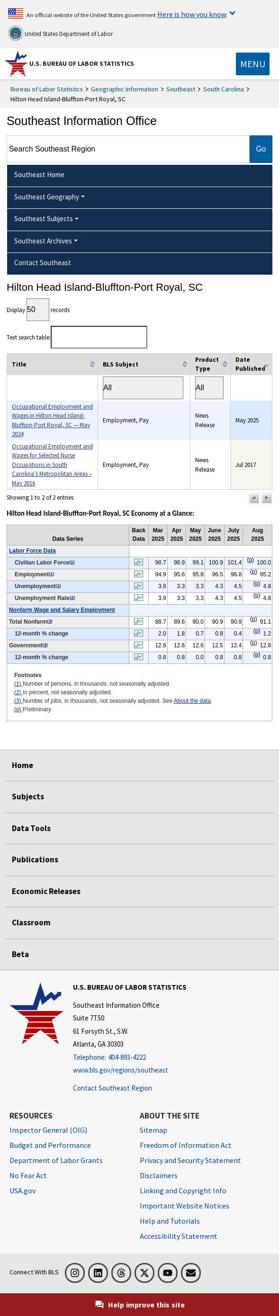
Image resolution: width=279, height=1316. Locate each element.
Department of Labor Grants (56, 1160)
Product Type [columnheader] (207, 364)
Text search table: (77, 337)
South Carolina (223, 89)
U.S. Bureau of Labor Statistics (81, 63)
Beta (20, 954)
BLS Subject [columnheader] (120, 364)
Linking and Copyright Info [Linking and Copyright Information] (183, 1190)
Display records (38, 310)
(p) (18, 709)
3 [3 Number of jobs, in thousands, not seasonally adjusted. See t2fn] (49, 621)
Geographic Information (124, 89)
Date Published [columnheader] (250, 364)
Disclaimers (159, 1175)
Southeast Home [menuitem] (39, 174)
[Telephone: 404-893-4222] (130, 1057)
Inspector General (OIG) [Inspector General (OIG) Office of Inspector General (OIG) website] (48, 1130)
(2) (18, 692)
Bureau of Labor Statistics (46, 89)
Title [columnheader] (19, 364)
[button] (254, 498)
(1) (18, 683)
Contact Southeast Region (112, 1087)
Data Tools (31, 828)
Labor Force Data (32, 550)
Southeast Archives (43, 240)
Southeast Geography (46, 196)
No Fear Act (28, 1175)
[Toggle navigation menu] (253, 64)
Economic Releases (46, 891)
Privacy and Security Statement (190, 1160)
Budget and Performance (50, 1145)
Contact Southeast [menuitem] (42, 262)
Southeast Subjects (43, 218)
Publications (35, 859)
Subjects (28, 796)
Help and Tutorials (170, 1221)
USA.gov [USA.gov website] (22, 1190)
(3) (18, 701)
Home (22, 765)
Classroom (31, 922)
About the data (192, 701)
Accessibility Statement (178, 1236)
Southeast (180, 89)
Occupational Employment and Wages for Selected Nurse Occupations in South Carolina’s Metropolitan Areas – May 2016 (52, 464)
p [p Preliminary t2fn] (250, 559)
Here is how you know (191, 14)
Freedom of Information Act (186, 1145)
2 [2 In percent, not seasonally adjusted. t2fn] (72, 597)
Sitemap (153, 1130)
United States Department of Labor (60, 33)
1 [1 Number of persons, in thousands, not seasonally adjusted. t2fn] (72, 562)
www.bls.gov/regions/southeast (120, 1069)
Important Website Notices (184, 1205)
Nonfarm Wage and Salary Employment (62, 610)
